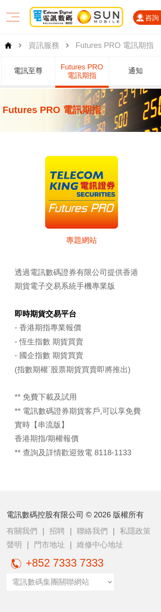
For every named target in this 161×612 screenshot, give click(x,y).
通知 (138, 71)
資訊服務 (43, 45)
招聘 (57, 531)
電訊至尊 (31, 71)
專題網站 (81, 240)
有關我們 (21, 531)
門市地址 (49, 544)
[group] (31, 72)
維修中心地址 (100, 544)
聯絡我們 (92, 531)
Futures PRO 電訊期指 (85, 71)
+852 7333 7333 (54, 563)
